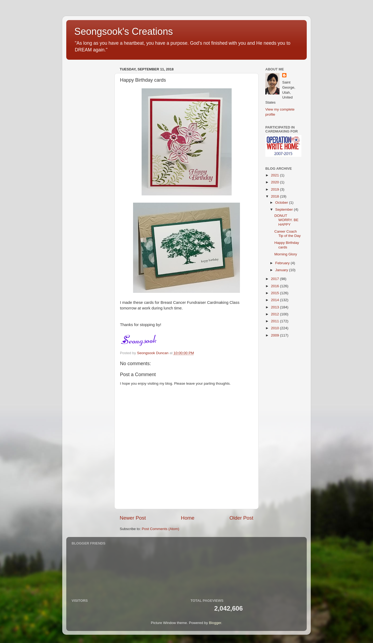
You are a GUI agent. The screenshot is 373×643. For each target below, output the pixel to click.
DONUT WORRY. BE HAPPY (286, 220)
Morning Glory (285, 254)
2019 (275, 189)
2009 (275, 335)
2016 (275, 286)
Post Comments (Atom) (160, 529)
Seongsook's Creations (123, 31)
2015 (275, 293)
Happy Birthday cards (286, 245)
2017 (275, 279)
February (283, 263)
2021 (275, 175)
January (282, 270)
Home (187, 518)
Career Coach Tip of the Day (287, 233)
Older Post (241, 518)
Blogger (215, 623)
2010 (275, 328)
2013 (275, 307)
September (284, 209)
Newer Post (133, 518)
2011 (275, 321)
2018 (275, 196)
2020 (275, 182)
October (282, 203)
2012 (275, 314)
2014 (275, 300)
